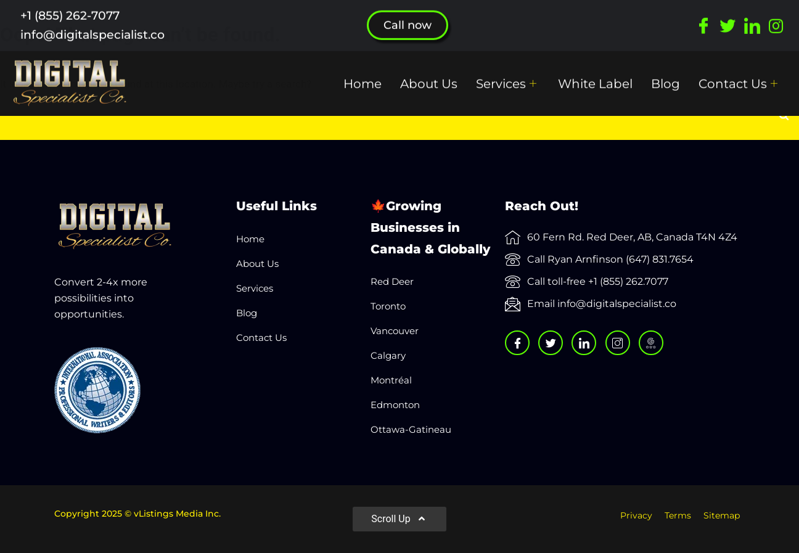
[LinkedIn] (752, 14)
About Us (428, 72)
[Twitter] (728, 14)
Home (362, 72)
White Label (595, 72)
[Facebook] (704, 14)
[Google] (651, 342)
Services (507, 72)
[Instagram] (776, 14)
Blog (665, 72)
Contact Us (740, 72)
